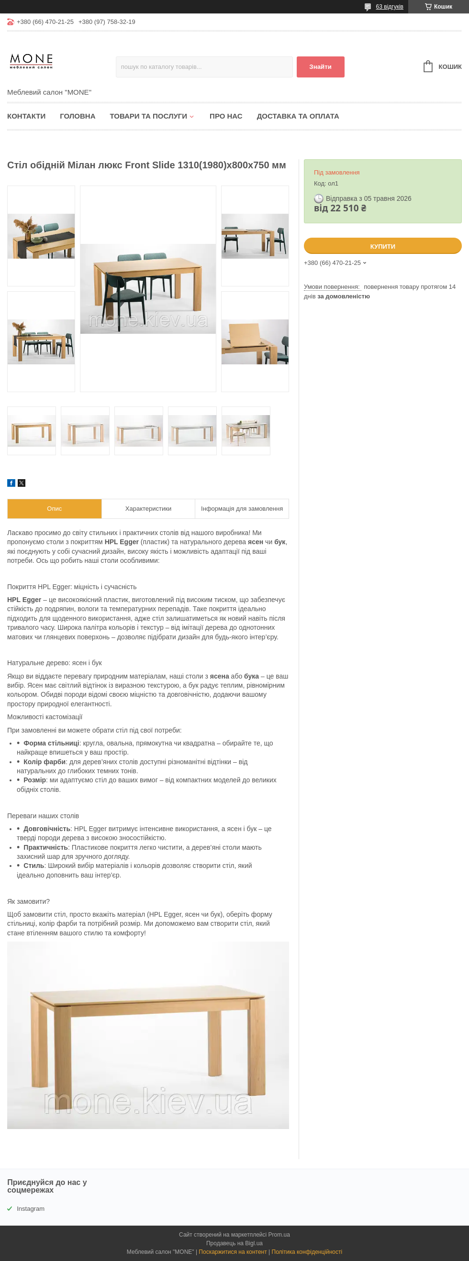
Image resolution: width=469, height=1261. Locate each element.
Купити (382, 246)
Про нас (226, 116)
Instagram (31, 1208)
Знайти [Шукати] (320, 66)
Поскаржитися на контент (233, 1252)
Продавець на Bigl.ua (234, 1243)
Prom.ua (279, 1234)
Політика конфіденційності (307, 1252)
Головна (77, 116)
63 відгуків (389, 6)
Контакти (26, 116)
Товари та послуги (148, 116)
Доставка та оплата (298, 116)
